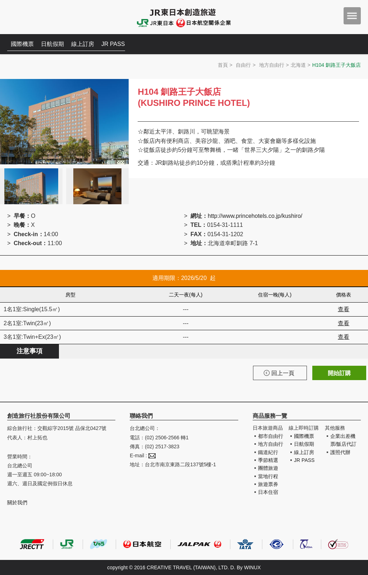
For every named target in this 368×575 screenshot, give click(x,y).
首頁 (223, 65)
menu (352, 15)
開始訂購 (339, 373)
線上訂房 (82, 44)
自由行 (243, 65)
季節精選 (268, 460)
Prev (9, 141)
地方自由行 (271, 65)
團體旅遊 (268, 468)
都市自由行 (270, 436)
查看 (343, 309)
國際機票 (22, 44)
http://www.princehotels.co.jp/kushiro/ (255, 216)
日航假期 (52, 44)
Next (119, 141)
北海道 (298, 65)
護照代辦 (340, 452)
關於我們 (17, 502)
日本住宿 (268, 492)
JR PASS (113, 44)
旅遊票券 (268, 484)
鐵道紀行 (268, 452)
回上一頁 (279, 373)
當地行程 (268, 476)
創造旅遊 (29, 17)
